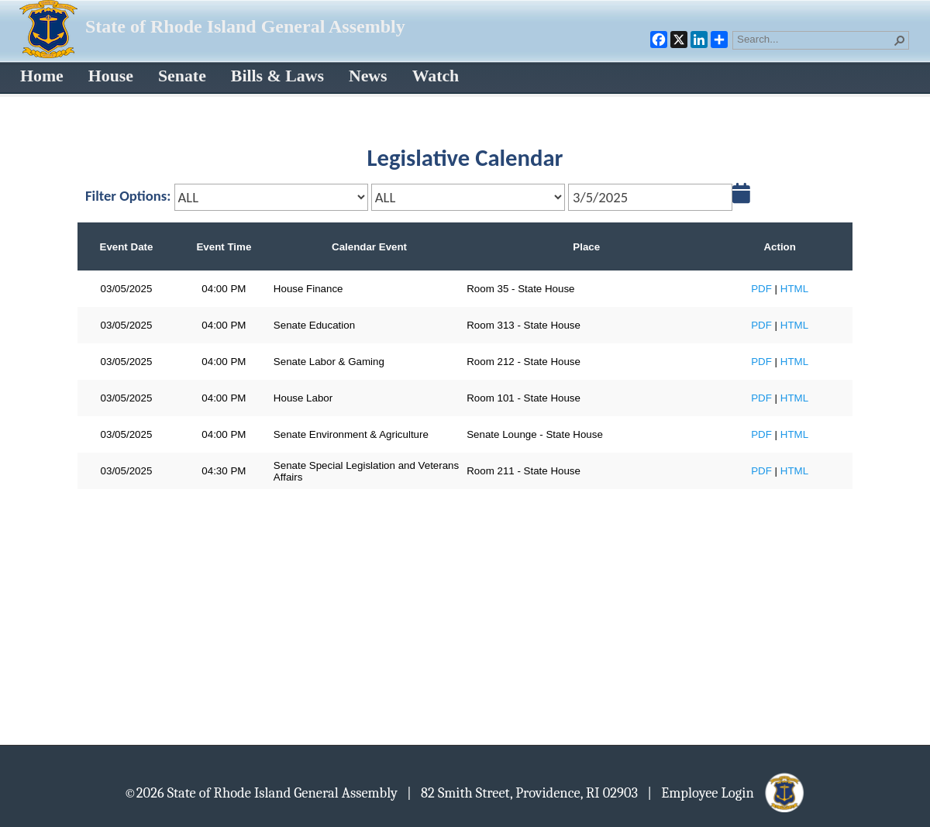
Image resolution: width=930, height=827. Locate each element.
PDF (761, 289)
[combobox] (814, 39)
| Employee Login (726, 792)
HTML (794, 289)
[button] (899, 40)
